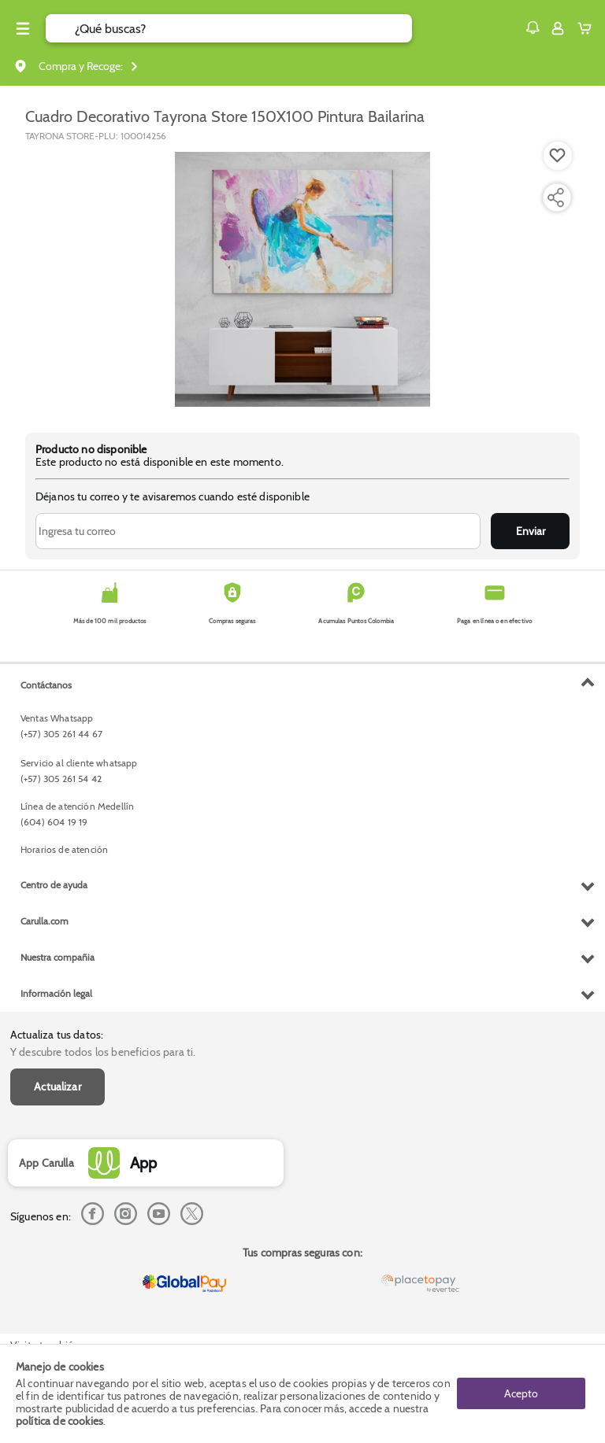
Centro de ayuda (53, 885)
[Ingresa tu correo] (258, 531)
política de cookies (59, 1421)
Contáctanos (46, 685)
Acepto (521, 1393)
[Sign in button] (557, 28)
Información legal (56, 993)
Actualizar (57, 1086)
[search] (243, 28)
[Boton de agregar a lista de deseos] (558, 156)
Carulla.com (44, 921)
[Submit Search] (60, 28)
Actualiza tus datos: (56, 1034)
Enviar (530, 531)
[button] (532, 27)
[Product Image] (302, 279)
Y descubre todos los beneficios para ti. (102, 1052)
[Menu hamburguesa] (22, 28)
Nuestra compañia (57, 957)
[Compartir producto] (555, 197)
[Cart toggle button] (588, 28)
